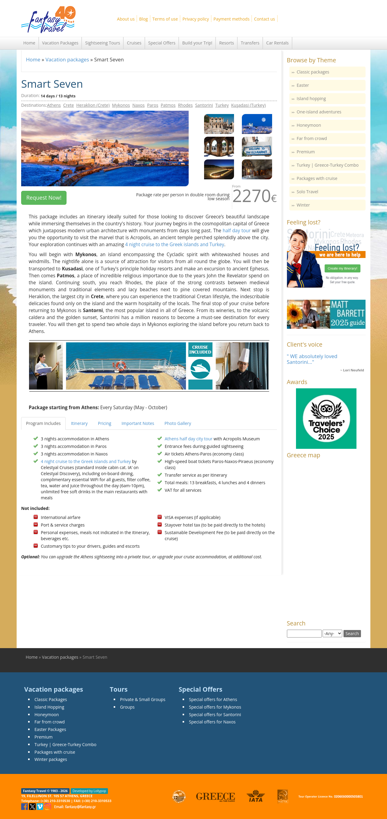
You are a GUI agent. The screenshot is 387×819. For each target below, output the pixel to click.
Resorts (226, 43)
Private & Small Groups (142, 699)
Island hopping (311, 98)
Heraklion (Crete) (92, 105)
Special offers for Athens (213, 699)
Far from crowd (312, 138)
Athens (54, 105)
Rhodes (185, 105)
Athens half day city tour (189, 439)
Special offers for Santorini (215, 714)
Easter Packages (50, 729)
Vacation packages (67, 59)
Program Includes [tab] (43, 423)
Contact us (264, 19)
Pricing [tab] (104, 423)
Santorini (204, 105)
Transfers (250, 43)
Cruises (134, 43)
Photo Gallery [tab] (177, 423)
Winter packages (50, 759)
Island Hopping (49, 707)
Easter (303, 85)
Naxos (138, 105)
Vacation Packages (60, 43)
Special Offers (161, 43)
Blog (143, 19)
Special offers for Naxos (212, 722)
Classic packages (313, 72)
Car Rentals (277, 43)
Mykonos (121, 105)
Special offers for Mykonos (215, 707)
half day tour (237, 230)
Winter (303, 205)
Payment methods (231, 19)
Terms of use (165, 19)
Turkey (222, 105)
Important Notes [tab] (138, 423)
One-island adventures (319, 112)
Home (29, 43)
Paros (152, 105)
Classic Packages (50, 699)
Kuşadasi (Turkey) (248, 105)
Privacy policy (195, 19)
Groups (127, 707)
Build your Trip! (197, 43)
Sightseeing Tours (102, 43)
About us (126, 19)
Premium (306, 152)
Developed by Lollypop (89, 791)
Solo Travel (307, 191)
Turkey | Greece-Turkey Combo (328, 165)
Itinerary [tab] (79, 423)
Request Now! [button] (43, 197)
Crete (68, 105)
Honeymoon (309, 125)
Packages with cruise (317, 178)
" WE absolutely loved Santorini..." (312, 359)
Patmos (168, 105)
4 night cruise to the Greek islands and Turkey (174, 244)
